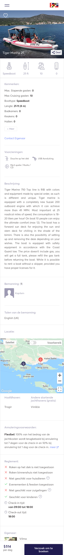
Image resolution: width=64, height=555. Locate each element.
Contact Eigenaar (14, 138)
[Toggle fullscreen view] (59, 389)
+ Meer (10, 128)
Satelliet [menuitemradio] (9, 342)
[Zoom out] (59, 381)
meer (54, 447)
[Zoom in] (59, 375)
